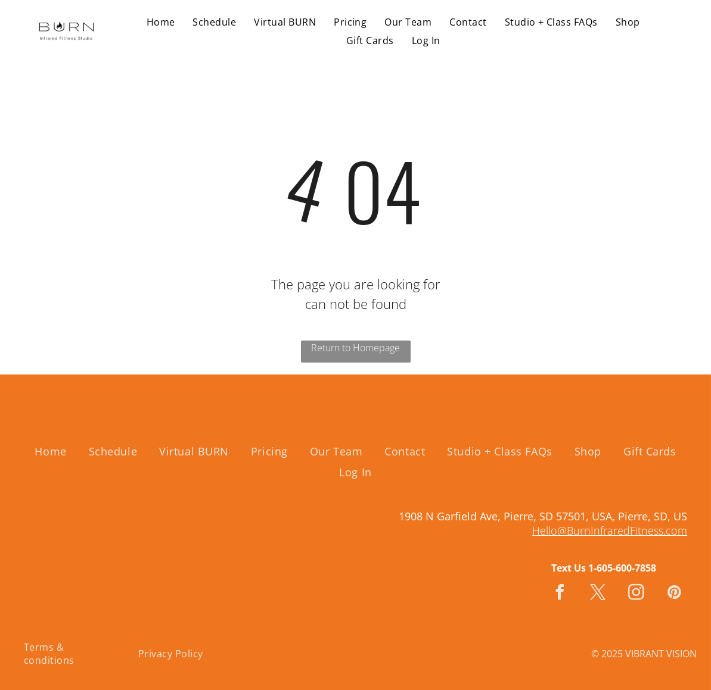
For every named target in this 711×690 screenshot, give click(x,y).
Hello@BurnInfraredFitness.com (609, 530)
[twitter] (598, 593)
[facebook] (560, 593)
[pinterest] (675, 593)
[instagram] (636, 593)
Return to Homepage (355, 347)
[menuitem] (161, 22)
